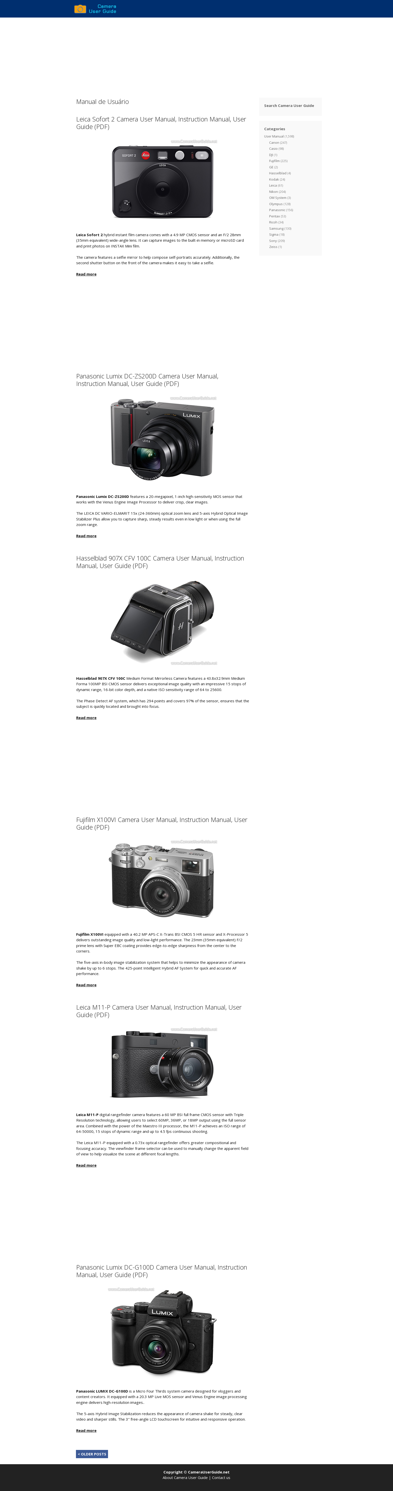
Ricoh (273, 222)
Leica (273, 185)
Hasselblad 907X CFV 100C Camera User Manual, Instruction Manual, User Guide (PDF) (160, 562)
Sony (273, 240)
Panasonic (277, 210)
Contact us (221, 1477)
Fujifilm (274, 161)
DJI (271, 155)
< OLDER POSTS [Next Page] (92, 1453)
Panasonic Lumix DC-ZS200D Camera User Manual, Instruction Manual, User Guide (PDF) (147, 380)
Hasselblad (277, 173)
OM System (277, 197)
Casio (273, 148)
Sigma (273, 234)
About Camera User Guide (185, 1477)
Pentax (274, 216)
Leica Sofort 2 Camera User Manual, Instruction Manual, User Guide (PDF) (161, 123)
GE (271, 167)
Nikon (273, 191)
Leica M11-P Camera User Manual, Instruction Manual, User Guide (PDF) (159, 1011)
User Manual (274, 136)
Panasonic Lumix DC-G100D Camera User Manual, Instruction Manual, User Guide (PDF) (161, 1271)
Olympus (276, 204)
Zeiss (273, 246)
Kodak (274, 179)
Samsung (276, 228)
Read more (86, 274)
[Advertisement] (196, 55)
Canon (274, 142)
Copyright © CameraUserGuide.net (196, 1471)
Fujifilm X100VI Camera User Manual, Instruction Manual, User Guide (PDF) (161, 823)
